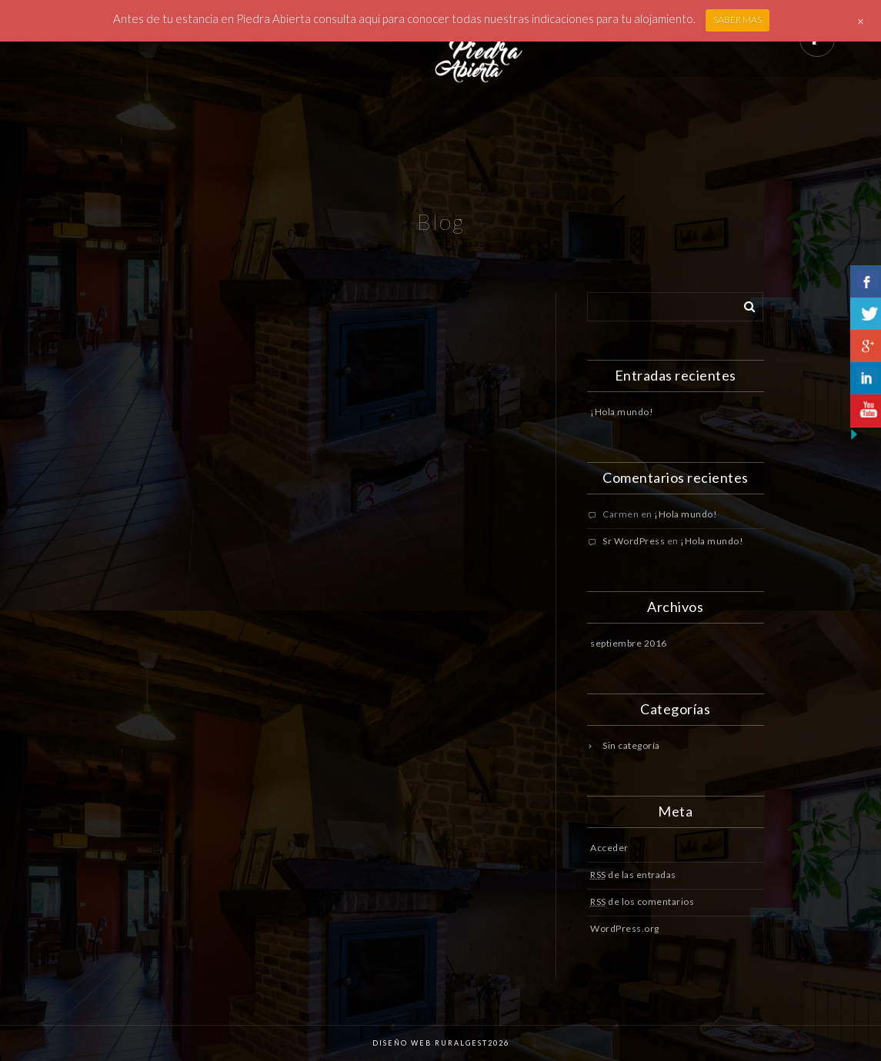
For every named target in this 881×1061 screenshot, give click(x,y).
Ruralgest (460, 1043)
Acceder (609, 847)
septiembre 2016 (628, 643)
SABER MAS (737, 19)
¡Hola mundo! (621, 411)
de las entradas (633, 874)
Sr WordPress (633, 541)
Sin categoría (631, 745)
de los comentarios (642, 901)
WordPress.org (624, 928)
